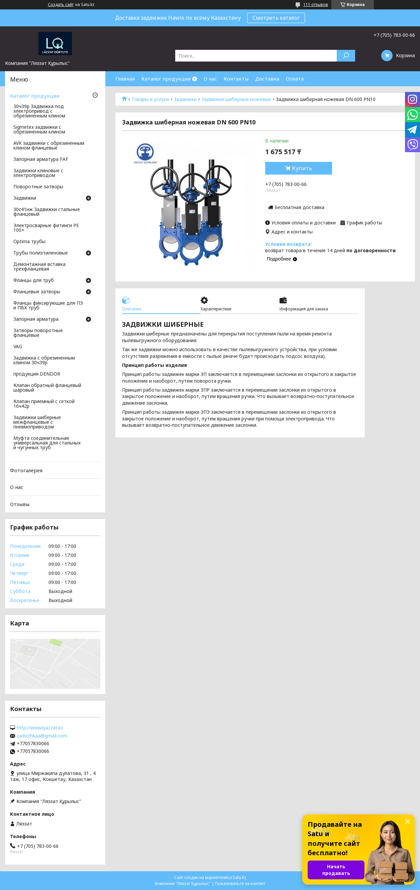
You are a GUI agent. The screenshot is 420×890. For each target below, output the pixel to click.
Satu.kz (239, 877)
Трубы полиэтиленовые (40, 253)
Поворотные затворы (38, 187)
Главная (125, 78)
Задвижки (185, 99)
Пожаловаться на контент (240, 883)
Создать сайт (61, 4)
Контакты (236, 78)
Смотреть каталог (276, 17)
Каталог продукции (166, 78)
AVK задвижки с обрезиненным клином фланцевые (48, 146)
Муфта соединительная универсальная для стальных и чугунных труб (47, 443)
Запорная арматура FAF (40, 159)
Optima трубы (29, 241)
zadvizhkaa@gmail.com (42, 736)
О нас (210, 78)
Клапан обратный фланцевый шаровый (47, 388)
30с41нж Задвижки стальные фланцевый (46, 212)
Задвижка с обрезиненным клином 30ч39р (44, 361)
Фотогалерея (26, 470)
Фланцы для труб (33, 280)
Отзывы (19, 504)
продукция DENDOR (36, 374)
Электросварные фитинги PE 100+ (46, 228)
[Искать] (346, 56)
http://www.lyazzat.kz (40, 728)
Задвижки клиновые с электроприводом (38, 173)
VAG (17, 347)
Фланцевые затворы (36, 292)
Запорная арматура (36, 319)
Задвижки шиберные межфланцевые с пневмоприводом (37, 422)
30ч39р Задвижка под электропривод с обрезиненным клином (39, 111)
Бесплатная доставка (299, 207)
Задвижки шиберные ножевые (236, 99)
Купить (302, 168)
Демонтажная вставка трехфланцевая (39, 267)
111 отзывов (315, 4)
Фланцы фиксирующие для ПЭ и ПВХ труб (48, 306)
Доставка (267, 78)
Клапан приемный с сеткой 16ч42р (44, 404)
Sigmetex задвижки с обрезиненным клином (39, 130)
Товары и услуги (150, 99)
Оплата (295, 78)
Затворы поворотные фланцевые (38, 333)
